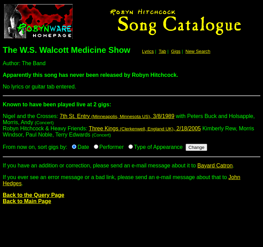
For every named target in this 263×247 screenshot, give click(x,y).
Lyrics (148, 51)
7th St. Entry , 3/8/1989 (117, 116)
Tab (162, 51)
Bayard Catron (215, 165)
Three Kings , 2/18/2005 (145, 128)
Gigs (175, 51)
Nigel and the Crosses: (131, 107)
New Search (198, 51)
